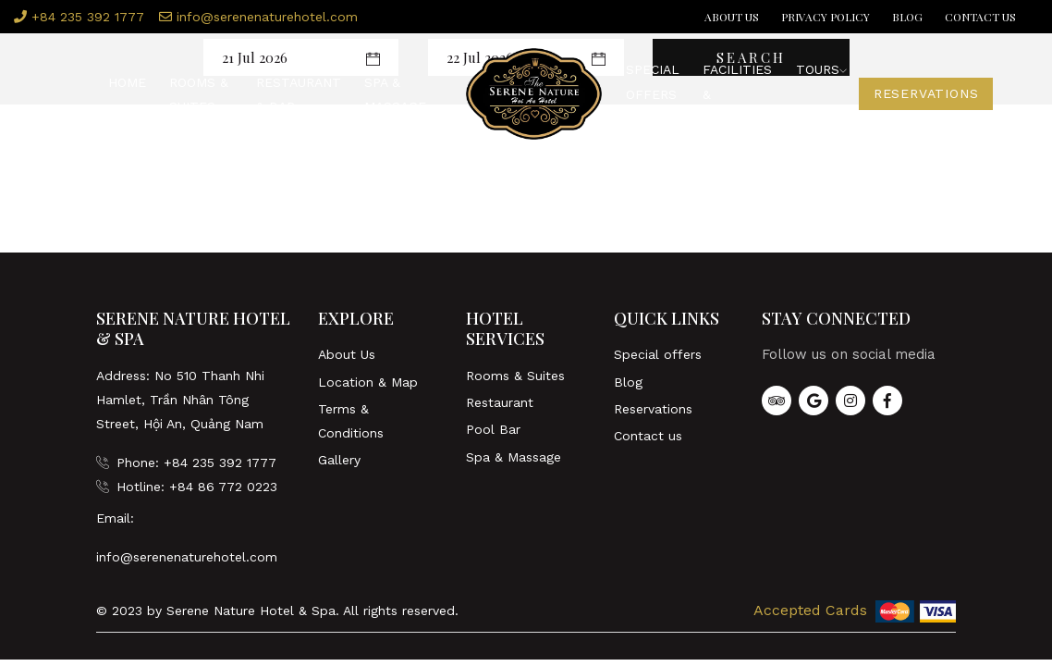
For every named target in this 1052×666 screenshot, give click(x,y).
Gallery (339, 459)
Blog (907, 16)
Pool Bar (493, 429)
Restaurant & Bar (298, 94)
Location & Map (368, 382)
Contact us (980, 16)
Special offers (652, 82)
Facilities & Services (737, 95)
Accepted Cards (809, 610)
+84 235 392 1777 (79, 16)
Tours (821, 70)
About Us (731, 16)
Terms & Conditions (351, 420)
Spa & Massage (395, 94)
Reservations (926, 94)
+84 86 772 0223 (223, 486)
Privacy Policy (825, 16)
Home (127, 82)
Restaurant (499, 402)
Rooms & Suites (198, 94)
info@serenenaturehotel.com (258, 16)
